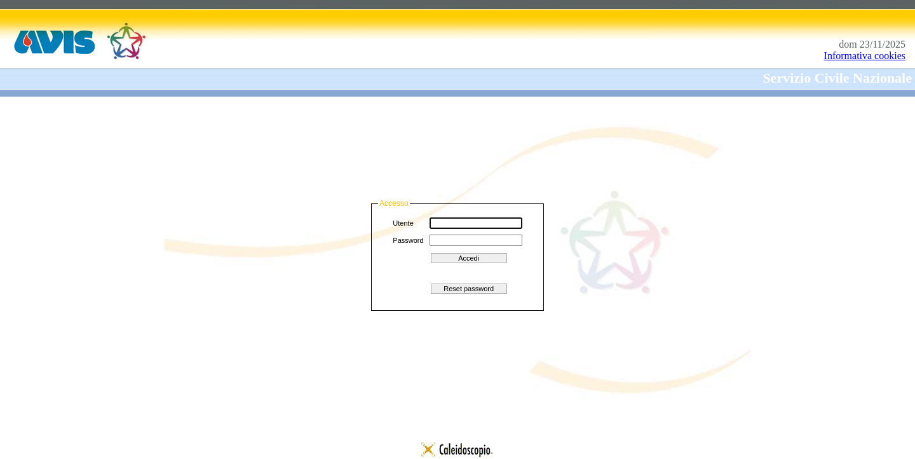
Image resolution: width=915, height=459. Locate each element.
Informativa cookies (864, 55)
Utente (403, 223)
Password (408, 240)
